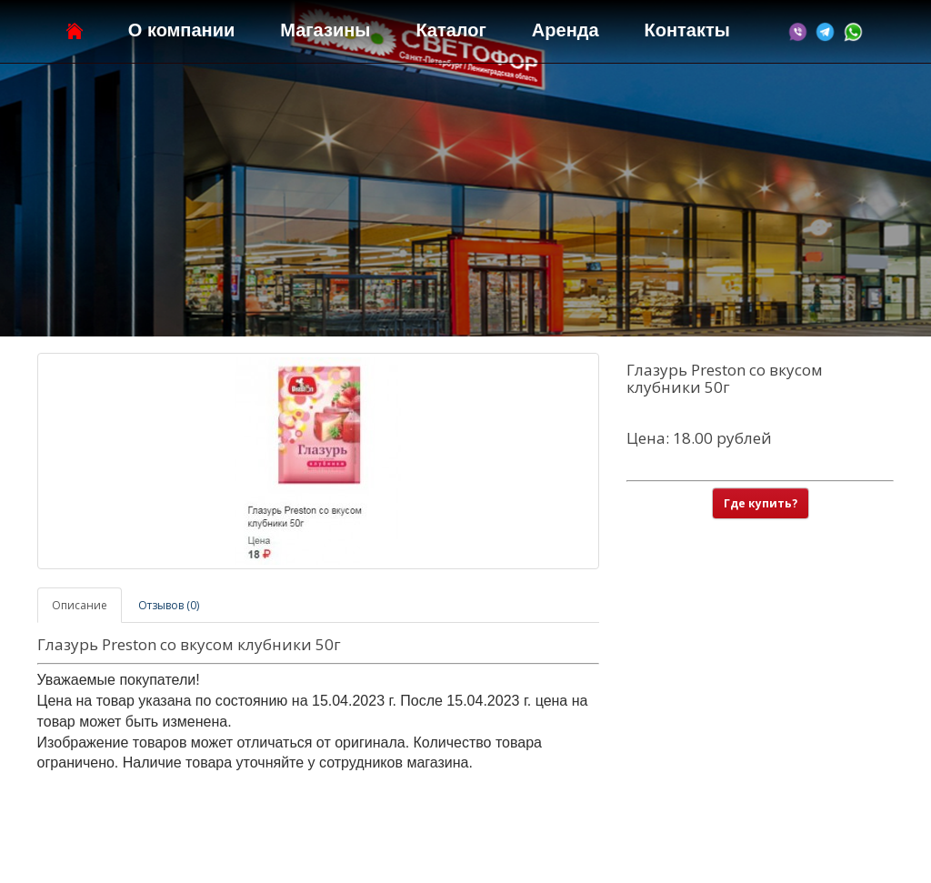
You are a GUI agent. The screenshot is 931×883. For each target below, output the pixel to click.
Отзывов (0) (168, 605)
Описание (79, 605)
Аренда (565, 30)
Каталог (450, 30)
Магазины (325, 30)
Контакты (687, 30)
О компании (181, 30)
